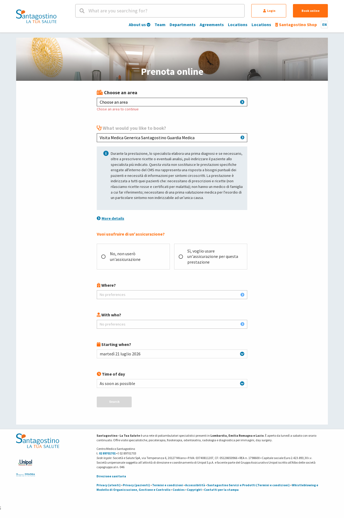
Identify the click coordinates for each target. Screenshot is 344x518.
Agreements (212, 24)
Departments (183, 24)
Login (269, 11)
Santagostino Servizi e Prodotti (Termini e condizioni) (248, 485)
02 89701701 (107, 453)
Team (160, 24)
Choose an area (172, 102)
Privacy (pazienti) (136, 485)
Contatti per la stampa (221, 490)
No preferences (172, 294)
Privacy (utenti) (108, 485)
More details (110, 218)
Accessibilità (195, 485)
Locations (238, 24)
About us (139, 24)
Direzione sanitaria (111, 476)
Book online (311, 11)
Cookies (179, 490)
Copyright (194, 490)
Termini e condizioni (167, 485)
